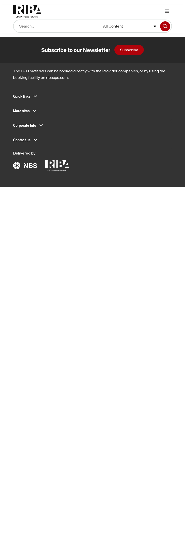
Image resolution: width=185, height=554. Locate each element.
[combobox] (129, 26)
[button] (92, 98)
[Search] (165, 26)
